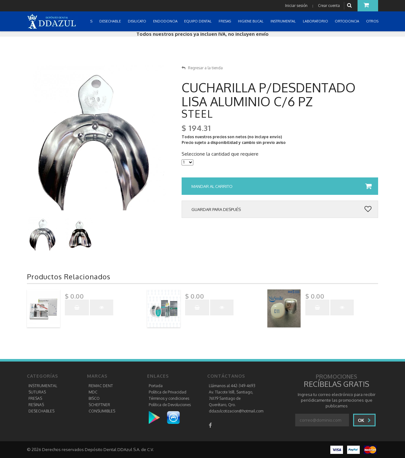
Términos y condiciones (169, 398)
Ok (364, 420)
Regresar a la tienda (202, 67)
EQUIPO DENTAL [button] (198, 21)
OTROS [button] (372, 21)
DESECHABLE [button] (110, 21)
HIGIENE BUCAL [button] (251, 21)
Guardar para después (281, 209)
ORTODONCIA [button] (347, 21)
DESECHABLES (41, 411)
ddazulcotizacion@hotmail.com (236, 411)
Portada (156, 385)
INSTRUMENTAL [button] (284, 21)
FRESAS (35, 398)
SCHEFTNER (99, 404)
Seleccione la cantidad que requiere (220, 154)
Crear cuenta (329, 5)
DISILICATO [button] (137, 21)
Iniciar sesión (296, 5)
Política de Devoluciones (170, 404)
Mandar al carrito (281, 186)
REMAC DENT (101, 385)
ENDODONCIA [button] (165, 21)
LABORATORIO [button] (316, 21)
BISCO (94, 398)
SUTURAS (37, 392)
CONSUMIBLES (102, 411)
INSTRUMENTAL (42, 385)
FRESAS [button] (225, 21)
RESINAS (36, 404)
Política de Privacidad (167, 392)
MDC (93, 392)
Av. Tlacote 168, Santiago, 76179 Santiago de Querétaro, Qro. (231, 398)
